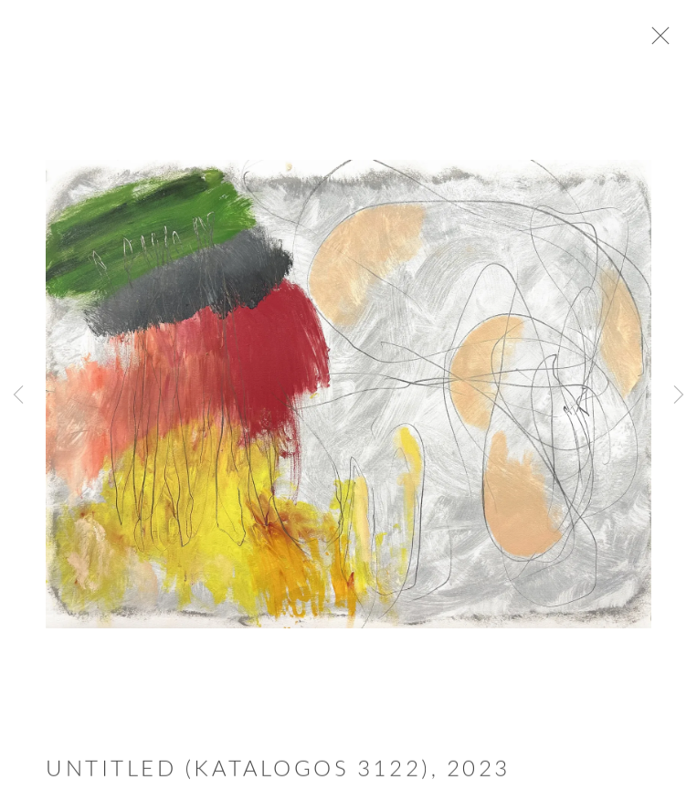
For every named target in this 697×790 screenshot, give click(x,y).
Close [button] (664, 41)
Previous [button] (18, 395)
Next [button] (678, 395)
